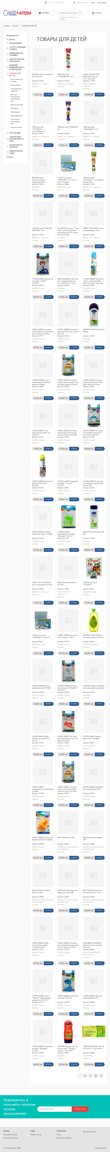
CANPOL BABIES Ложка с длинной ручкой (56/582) (41, 687)
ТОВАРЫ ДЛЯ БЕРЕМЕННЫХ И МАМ (16, 139)
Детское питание (17, 105)
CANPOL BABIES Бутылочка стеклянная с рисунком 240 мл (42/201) (93, 483)
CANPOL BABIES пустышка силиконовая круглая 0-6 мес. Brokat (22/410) (92, 433)
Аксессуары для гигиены (16, 80)
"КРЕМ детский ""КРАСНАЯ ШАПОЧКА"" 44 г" (42, 229)
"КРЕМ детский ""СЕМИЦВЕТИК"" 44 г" (65, 75)
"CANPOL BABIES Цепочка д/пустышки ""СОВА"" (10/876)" (42, 281)
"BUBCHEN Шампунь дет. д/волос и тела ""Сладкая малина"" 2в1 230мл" (67, 1048)
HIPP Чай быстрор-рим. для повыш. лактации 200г (67, 891)
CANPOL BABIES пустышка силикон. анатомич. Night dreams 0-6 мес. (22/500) (67, 789)
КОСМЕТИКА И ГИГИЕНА (15, 146)
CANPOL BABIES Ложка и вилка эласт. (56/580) (92, 737)
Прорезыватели (16, 116)
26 (96, 1076)
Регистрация (102, 3)
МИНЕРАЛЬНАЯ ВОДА (16, 152)
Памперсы (14, 108)
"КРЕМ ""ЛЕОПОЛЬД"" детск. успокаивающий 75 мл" (93, 229)
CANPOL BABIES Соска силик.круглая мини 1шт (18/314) (41, 433)
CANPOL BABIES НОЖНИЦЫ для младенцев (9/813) (93, 788)
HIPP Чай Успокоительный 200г (92, 838)
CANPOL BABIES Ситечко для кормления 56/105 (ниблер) (42, 838)
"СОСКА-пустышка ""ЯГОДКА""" (90, 583)
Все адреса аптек (89, 1132)
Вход (93, 3)
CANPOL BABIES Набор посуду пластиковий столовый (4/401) (40, 945)
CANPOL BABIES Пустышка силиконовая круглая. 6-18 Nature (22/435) (67, 738)
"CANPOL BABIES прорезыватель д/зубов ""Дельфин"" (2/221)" (66, 534)
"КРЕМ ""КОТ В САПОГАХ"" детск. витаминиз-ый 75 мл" (42, 583)
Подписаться (80, 1109)
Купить (49, 94)
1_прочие (11, 39)
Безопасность (16, 85)
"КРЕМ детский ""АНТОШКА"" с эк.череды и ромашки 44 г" (93, 180)
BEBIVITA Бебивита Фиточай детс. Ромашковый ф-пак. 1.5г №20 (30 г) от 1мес (67, 281)
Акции (33, 1135)
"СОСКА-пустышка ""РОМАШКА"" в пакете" (41, 636)
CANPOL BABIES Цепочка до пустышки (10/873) (67, 997)
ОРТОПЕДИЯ (14, 133)
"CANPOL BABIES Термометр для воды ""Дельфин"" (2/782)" (42, 1048)
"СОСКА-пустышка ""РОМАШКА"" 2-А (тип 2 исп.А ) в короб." (66, 180)
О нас (59, 1135)
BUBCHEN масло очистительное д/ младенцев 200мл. (39, 180)
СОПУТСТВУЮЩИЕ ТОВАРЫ (17, 48)
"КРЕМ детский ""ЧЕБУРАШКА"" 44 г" (91, 128)
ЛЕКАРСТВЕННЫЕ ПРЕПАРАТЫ (17, 60)
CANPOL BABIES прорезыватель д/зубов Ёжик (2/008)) (43, 789)
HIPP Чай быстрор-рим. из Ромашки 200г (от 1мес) (92, 891)
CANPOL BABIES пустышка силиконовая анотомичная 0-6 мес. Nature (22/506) (42, 331)
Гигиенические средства (16, 90)
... (90, 1076)
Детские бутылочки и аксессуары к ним (15, 98)
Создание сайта (101, 1148)
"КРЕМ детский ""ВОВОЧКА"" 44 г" (68, 128)
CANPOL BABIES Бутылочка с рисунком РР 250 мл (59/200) (42, 483)
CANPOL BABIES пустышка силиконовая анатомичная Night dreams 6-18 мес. (92, 382)
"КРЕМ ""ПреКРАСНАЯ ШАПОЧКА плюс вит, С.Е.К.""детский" (91, 76)
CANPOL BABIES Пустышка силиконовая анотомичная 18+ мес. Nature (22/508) (67, 433)
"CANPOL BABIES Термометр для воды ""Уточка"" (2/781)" (67, 483)
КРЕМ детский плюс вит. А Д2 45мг (67, 583)
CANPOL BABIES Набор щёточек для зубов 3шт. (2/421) (41, 738)
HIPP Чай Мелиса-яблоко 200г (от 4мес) (41, 891)
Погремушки (15, 112)
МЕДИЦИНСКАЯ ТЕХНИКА (16, 54)
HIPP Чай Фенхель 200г (66, 837)
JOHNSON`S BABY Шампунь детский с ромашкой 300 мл (93, 636)
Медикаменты (13, 35)
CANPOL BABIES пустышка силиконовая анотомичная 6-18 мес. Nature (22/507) (68, 945)
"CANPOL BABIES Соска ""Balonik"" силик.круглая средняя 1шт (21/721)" (41, 998)
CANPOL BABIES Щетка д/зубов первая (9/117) (92, 997)
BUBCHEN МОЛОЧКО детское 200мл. (94, 330)
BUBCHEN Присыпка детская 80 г (93, 533)
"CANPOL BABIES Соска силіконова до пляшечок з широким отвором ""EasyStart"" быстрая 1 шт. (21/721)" (42, 382)
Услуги (10, 157)
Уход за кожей (16, 127)
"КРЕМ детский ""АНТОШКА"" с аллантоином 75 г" (39, 129)
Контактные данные (64, 1138)
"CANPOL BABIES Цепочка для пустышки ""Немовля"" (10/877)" (67, 688)
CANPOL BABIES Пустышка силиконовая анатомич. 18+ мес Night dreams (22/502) (67, 382)
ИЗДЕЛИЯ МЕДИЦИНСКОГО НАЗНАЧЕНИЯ (17, 67)
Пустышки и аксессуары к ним (15, 121)
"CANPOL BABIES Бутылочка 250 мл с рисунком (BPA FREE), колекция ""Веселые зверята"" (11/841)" (93, 281)
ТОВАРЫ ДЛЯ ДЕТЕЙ (15, 74)
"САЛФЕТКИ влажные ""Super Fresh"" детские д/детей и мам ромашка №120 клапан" (68, 230)
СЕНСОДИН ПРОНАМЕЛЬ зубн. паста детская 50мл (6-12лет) (92, 945)
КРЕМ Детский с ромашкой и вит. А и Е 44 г (42, 75)
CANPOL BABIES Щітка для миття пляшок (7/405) (67, 636)
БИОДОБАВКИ (15, 43)
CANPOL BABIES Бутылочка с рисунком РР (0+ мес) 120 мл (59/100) (68, 331)
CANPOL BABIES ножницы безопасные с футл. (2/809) (42, 533)
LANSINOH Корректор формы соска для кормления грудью (93, 687)
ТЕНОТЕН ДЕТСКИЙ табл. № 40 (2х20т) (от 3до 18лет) (93, 1047)
